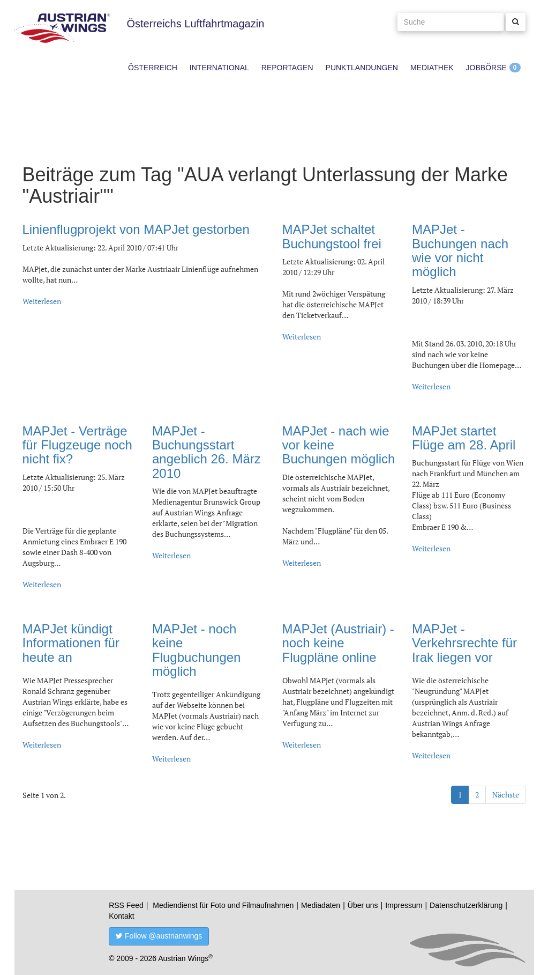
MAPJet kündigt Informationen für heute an (70, 643)
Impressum (403, 905)
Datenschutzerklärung (466, 905)
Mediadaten (320, 905)
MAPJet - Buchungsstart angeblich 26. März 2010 (206, 452)
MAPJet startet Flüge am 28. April (463, 438)
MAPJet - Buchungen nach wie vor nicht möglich (460, 250)
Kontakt (121, 916)
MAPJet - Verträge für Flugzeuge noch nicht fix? (77, 445)
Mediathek (432, 67)
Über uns (363, 905)
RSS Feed (126, 905)
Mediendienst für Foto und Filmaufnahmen (223, 905)
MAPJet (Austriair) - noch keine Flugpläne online (338, 643)
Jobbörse (486, 67)
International (219, 67)
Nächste (505, 794)
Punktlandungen (362, 67)
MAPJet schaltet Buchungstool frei (331, 236)
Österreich (152, 67)
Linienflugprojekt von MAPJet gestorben (136, 229)
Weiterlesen (41, 301)
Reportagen (287, 67)
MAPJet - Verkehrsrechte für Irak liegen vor (464, 643)
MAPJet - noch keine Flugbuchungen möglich (196, 650)
